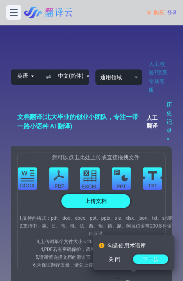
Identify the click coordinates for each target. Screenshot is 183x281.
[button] (96, 212)
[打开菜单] (13, 12)
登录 (172, 12)
